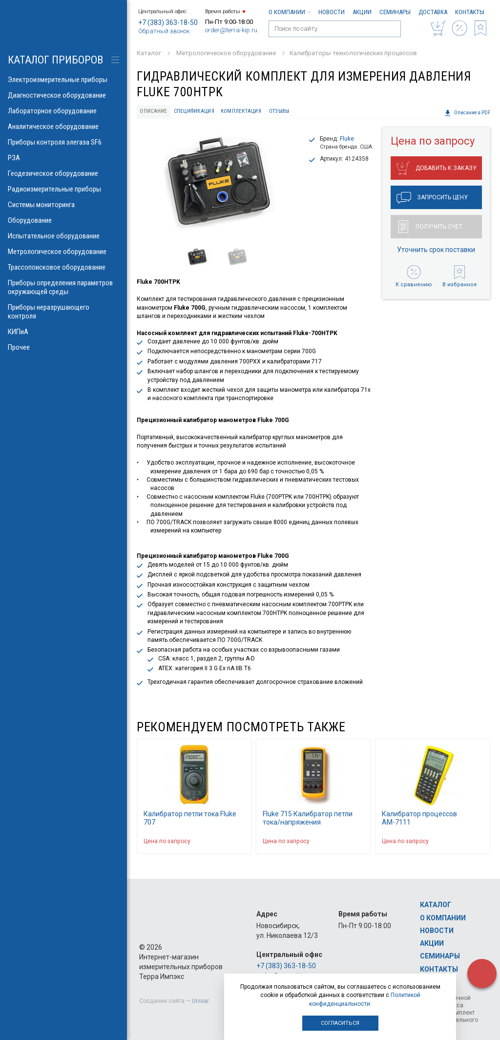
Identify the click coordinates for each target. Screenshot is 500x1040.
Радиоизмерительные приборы (63, 189)
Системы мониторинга (63, 204)
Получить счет (430, 226)
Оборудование (63, 220)
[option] (218, 183)
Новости (331, 12)
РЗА (63, 157)
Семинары (395, 12)
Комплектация (241, 111)
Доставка (432, 12)
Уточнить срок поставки (436, 250)
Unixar (200, 1001)
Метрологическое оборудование (63, 251)
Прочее (63, 347)
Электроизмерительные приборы (63, 79)
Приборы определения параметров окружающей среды (63, 287)
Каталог (435, 905)
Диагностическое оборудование (63, 95)
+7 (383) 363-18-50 (168, 22)
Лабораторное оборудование (63, 110)
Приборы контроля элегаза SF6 (63, 142)
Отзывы (279, 111)
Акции (362, 12)
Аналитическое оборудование (63, 126)
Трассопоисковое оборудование (63, 267)
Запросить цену (432, 198)
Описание (153, 111)
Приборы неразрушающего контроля (63, 311)
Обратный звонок (164, 31)
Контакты (469, 12)
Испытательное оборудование (63, 236)
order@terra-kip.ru (231, 30)
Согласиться (340, 1023)
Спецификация (194, 111)
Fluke (347, 138)
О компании (290, 12)
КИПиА (63, 331)
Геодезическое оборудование (63, 173)
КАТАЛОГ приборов (55, 60)
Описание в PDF (467, 112)
